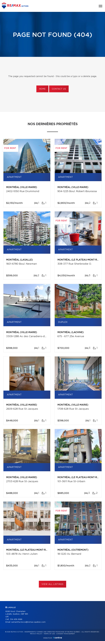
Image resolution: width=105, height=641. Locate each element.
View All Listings (52, 584)
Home (42, 89)
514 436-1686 (16, 619)
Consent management (65, 633)
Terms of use (49, 633)
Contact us (59, 89)
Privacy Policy (36, 633)
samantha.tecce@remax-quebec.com (28, 622)
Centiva (57, 638)
